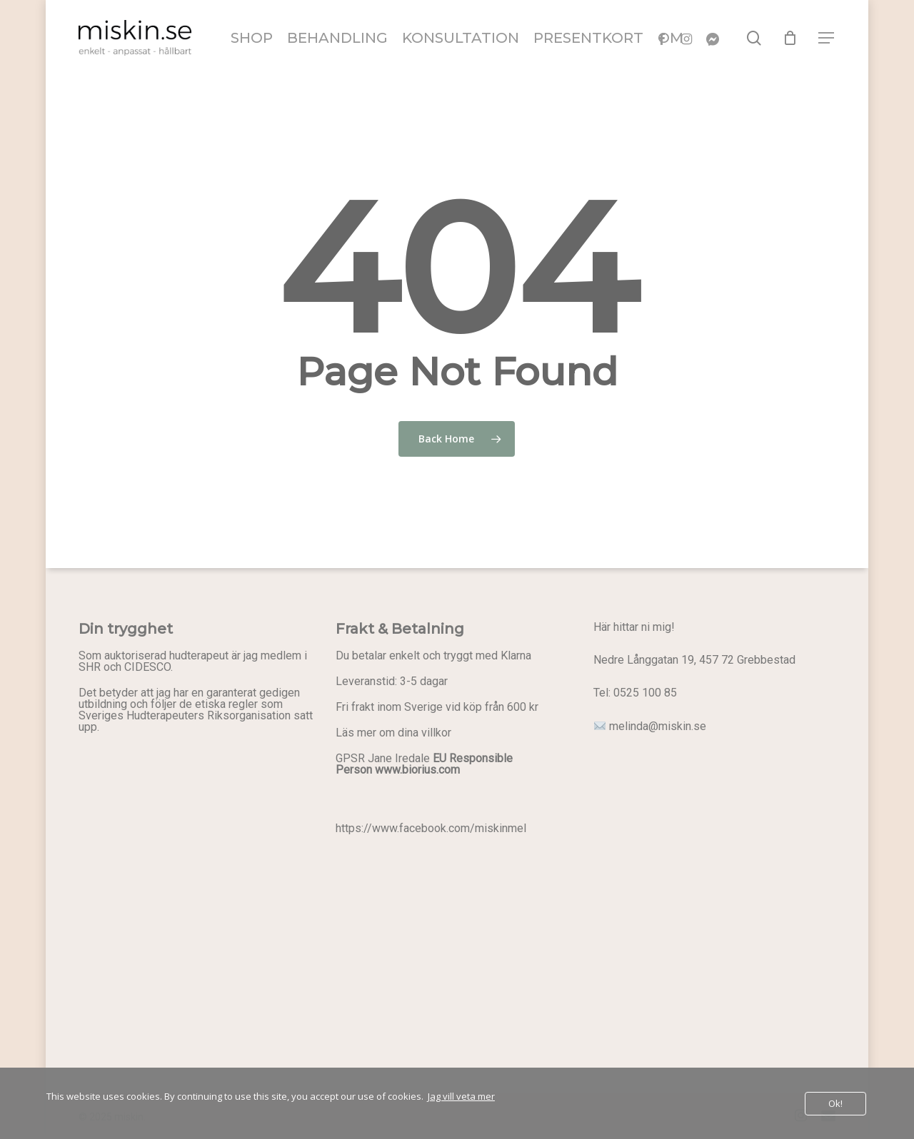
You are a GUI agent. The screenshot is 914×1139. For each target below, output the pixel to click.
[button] (826, 38)
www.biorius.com (417, 769)
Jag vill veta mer (461, 1096)
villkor (436, 732)
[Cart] (790, 38)
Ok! (835, 1103)
